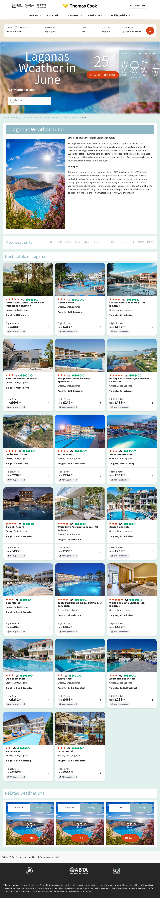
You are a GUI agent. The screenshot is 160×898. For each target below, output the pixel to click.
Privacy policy (46, 857)
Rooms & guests (128, 27)
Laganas (75, 117)
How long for (107, 27)
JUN (95, 242)
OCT (131, 242)
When (84, 27)
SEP (122, 242)
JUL (104, 242)
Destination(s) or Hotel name (17, 27)
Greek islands (51, 117)
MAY (86, 242)
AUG (113, 242)
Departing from (50, 27)
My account (137, 5)
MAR (68, 242)
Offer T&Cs (8, 857)
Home (6, 117)
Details (30, 838)
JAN (50, 242)
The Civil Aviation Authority (79, 891)
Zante (64, 117)
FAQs (57, 857)
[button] (29, 101)
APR (77, 242)
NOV (141, 242)
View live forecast (102, 75)
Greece (39, 117)
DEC (150, 242)
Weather (28, 117)
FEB (59, 242)
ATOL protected (16, 331)
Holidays (17, 117)
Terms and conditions (26, 857)
